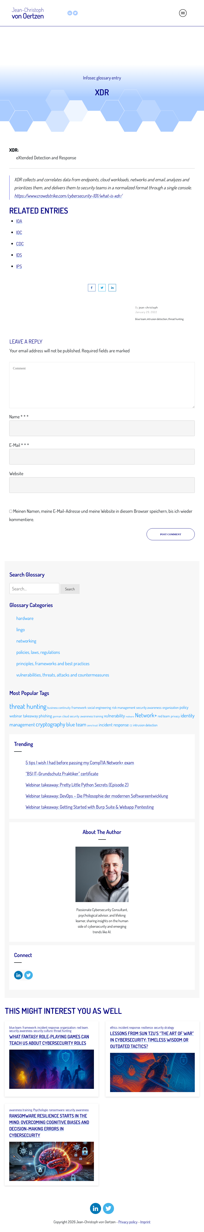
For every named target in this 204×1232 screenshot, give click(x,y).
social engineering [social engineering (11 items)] (99, 707)
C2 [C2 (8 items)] (131, 725)
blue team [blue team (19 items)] (76, 724)
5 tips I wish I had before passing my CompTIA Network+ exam (80, 762)
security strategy (164, 1027)
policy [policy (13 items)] (184, 707)
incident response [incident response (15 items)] (114, 725)
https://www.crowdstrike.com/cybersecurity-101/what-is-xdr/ (68, 196)
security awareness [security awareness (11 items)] (149, 707)
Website (16, 473)
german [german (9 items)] (57, 716)
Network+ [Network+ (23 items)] (146, 715)
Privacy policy (128, 1222)
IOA (19, 221)
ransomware (56, 1110)
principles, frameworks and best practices (53, 663)
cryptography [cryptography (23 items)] (50, 724)
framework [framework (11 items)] (79, 707)
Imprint (145, 1222)
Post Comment (170, 534)
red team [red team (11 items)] (164, 716)
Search (70, 589)
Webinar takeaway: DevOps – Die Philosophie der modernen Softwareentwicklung (97, 796)
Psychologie (40, 1110)
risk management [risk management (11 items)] (123, 707)
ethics (113, 1027)
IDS (19, 255)
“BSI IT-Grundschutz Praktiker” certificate (62, 773)
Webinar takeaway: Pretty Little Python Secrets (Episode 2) (77, 785)
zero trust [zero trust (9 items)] (92, 725)
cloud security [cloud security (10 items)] (70, 716)
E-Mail (19, 445)
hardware (24, 618)
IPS (19, 266)
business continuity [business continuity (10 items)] (59, 708)
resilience (147, 1027)
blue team (15, 1027)
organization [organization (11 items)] (170, 707)
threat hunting (62, 1031)
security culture (43, 1031)
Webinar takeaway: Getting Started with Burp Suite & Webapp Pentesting (90, 807)
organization (68, 1027)
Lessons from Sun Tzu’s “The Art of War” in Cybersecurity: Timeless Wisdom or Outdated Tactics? (152, 1039)
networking (26, 641)
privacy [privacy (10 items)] (175, 716)
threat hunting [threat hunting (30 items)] (27, 706)
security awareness (20, 1031)
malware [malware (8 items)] (130, 716)
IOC (19, 232)
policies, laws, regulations (38, 652)
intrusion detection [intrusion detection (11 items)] (145, 725)
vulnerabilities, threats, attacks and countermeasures (62, 675)
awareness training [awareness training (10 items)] (91, 716)
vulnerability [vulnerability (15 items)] (114, 716)
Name (19, 417)
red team (82, 1027)
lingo (20, 629)
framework (29, 1027)
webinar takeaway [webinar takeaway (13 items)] (23, 715)
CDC (20, 244)
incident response (48, 1027)
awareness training (20, 1110)
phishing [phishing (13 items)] (45, 715)
